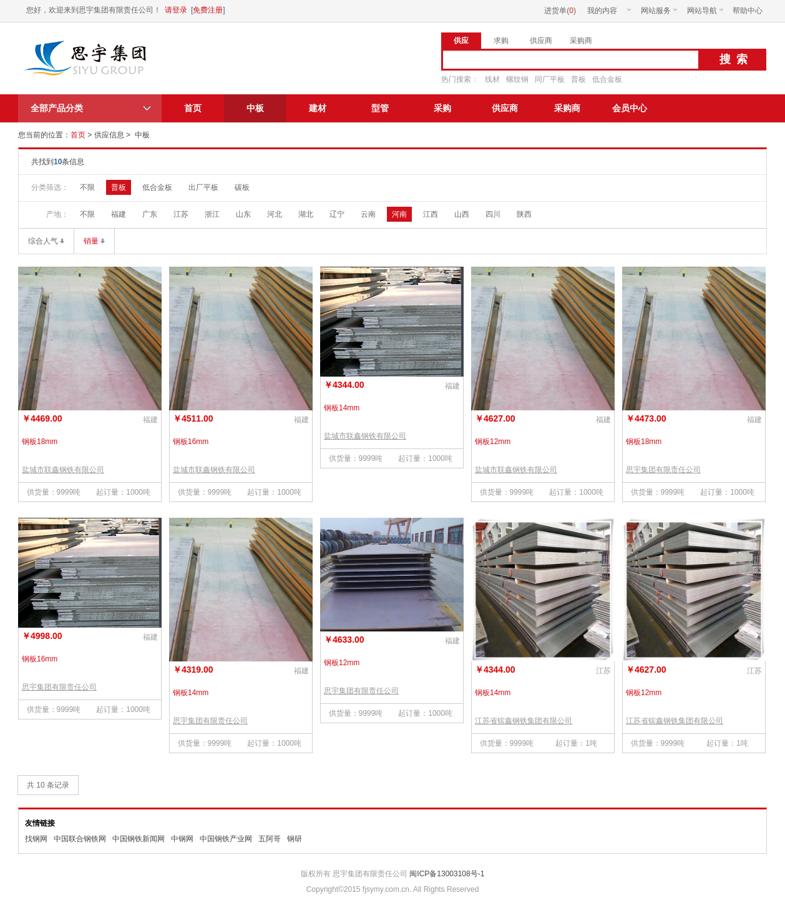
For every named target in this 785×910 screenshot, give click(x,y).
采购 (442, 108)
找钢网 (36, 838)
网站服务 (659, 10)
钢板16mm (190, 441)
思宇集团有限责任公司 (87, 58)
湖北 (305, 214)
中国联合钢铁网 (80, 838)
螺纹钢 (517, 79)
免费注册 (208, 10)
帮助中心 (748, 10)
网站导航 (705, 10)
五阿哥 (269, 838)
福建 (118, 214)
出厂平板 (203, 187)
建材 (317, 108)
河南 (399, 214)
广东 (149, 214)
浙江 (212, 214)
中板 (255, 108)
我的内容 (609, 10)
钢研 (294, 838)
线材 (492, 79)
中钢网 (182, 838)
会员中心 (629, 108)
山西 (461, 214)
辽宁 (336, 214)
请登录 (176, 10)
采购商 (567, 108)
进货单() (560, 10)
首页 (193, 108)
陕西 (524, 214)
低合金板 (607, 79)
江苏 (180, 214)
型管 (380, 108)
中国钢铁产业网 (226, 838)
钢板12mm (492, 441)
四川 (492, 214)
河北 (274, 214)
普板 (578, 79)
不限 (87, 187)
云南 (368, 214)
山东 (243, 214)
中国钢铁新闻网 (138, 838)
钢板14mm (341, 407)
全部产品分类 (57, 108)
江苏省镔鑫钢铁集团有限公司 (523, 720)
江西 (430, 214)
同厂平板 (550, 79)
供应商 (505, 108)
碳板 (242, 187)
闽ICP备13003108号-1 (445, 873)
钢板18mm (39, 441)
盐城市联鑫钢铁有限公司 (63, 469)
